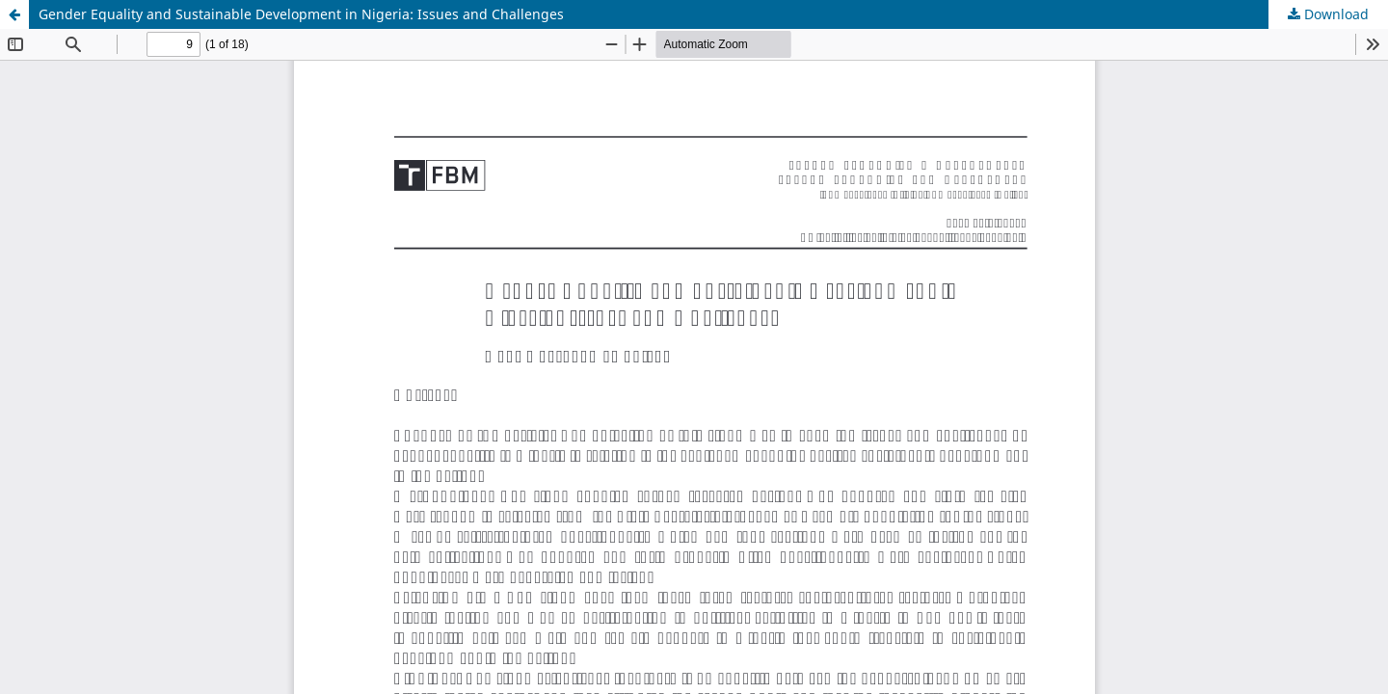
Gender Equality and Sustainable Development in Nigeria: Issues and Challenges (301, 14)
